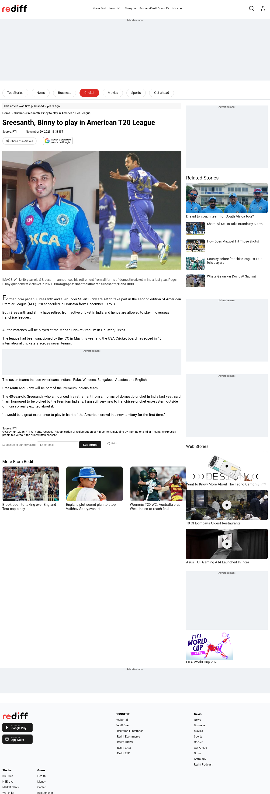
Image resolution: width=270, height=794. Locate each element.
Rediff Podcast (203, 764)
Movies (113, 93)
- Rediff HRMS (124, 742)
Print (112, 443)
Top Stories (15, 93)
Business (64, 93)
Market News (10, 787)
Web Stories (197, 446)
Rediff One (122, 725)
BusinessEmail (148, 8)
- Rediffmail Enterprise (129, 731)
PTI (14, 131)
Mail (103, 8)
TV (167, 8)
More (177, 8)
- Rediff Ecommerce (128, 736)
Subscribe (90, 444)
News (114, 8)
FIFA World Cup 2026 (202, 662)
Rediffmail (122, 719)
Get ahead (161, 93)
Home (96, 8)
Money (130, 8)
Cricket (89, 93)
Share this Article (19, 141)
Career (41, 787)
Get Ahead (200, 747)
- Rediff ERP (123, 753)
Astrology (200, 759)
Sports (136, 93)
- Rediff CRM (123, 747)
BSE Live (7, 776)
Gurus (161, 8)
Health (41, 776)
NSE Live (7, 781)
